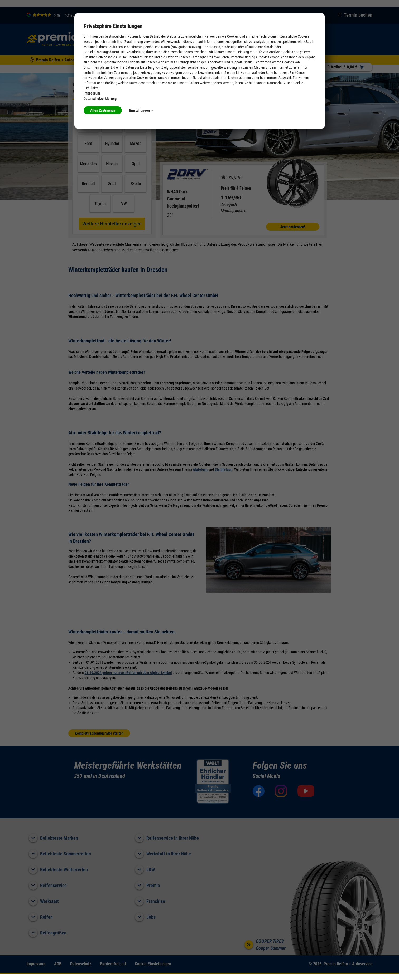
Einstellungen (141, 110)
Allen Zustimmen (102, 110)
